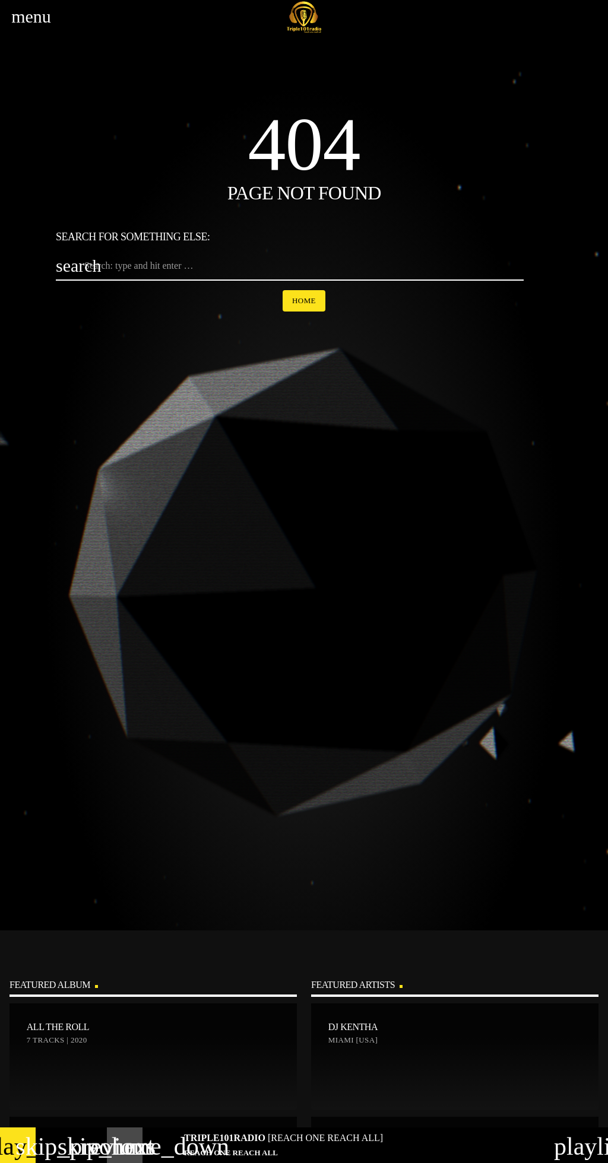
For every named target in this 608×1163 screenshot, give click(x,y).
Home (304, 300)
